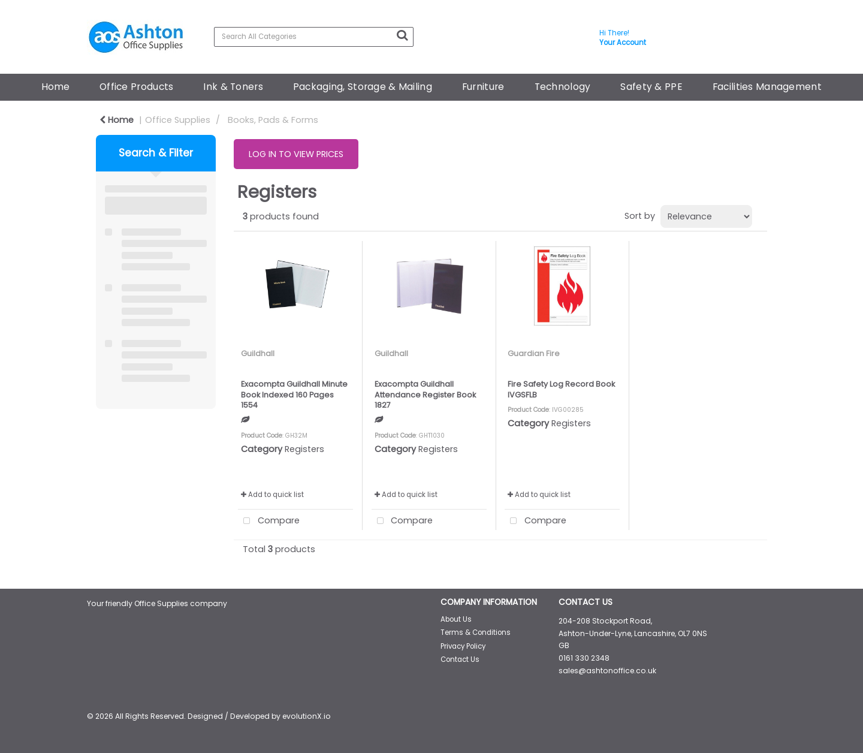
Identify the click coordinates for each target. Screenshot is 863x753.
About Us (456, 619)
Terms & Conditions (475, 632)
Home (55, 86)
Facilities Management (767, 86)
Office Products (136, 86)
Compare (269, 521)
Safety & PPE (651, 86)
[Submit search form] (402, 35)
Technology (563, 86)
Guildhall (257, 353)
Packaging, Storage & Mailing (362, 86)
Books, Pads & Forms (273, 120)
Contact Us (459, 659)
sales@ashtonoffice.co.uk (607, 670)
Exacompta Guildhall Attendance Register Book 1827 (425, 394)
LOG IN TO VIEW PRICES (296, 154)
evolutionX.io (306, 716)
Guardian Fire (534, 353)
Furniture (483, 86)
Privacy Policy (462, 646)
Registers (304, 449)
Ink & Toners (232, 86)
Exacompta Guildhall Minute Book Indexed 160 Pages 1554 (294, 394)
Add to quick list (272, 494)
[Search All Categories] (314, 37)
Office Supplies (177, 120)
